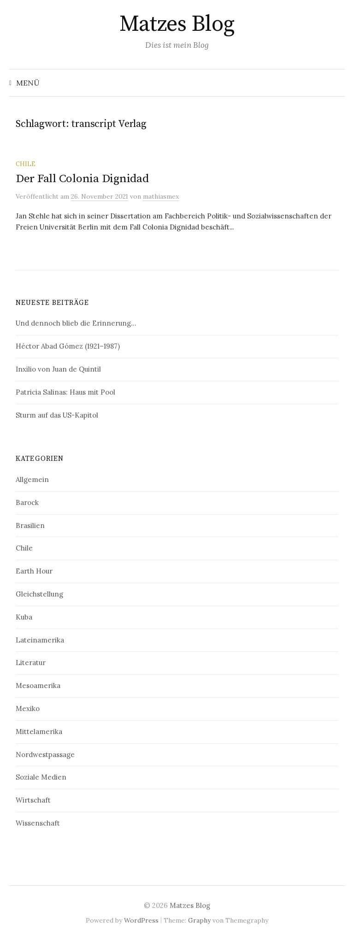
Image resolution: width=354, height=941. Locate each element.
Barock (27, 502)
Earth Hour (34, 571)
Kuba (24, 617)
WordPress (141, 920)
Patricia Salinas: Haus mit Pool (65, 392)
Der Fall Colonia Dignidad (82, 179)
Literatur (31, 662)
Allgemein (32, 479)
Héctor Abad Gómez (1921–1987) (68, 346)
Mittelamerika (39, 731)
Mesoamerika (38, 685)
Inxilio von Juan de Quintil (58, 369)
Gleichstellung (39, 594)
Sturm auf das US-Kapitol (57, 415)
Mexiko (28, 708)
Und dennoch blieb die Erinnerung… (76, 323)
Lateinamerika (40, 640)
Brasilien (30, 525)
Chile (25, 163)
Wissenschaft (38, 823)
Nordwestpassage (45, 754)
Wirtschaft (33, 800)
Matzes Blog (177, 24)
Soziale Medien (41, 777)
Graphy (199, 920)
